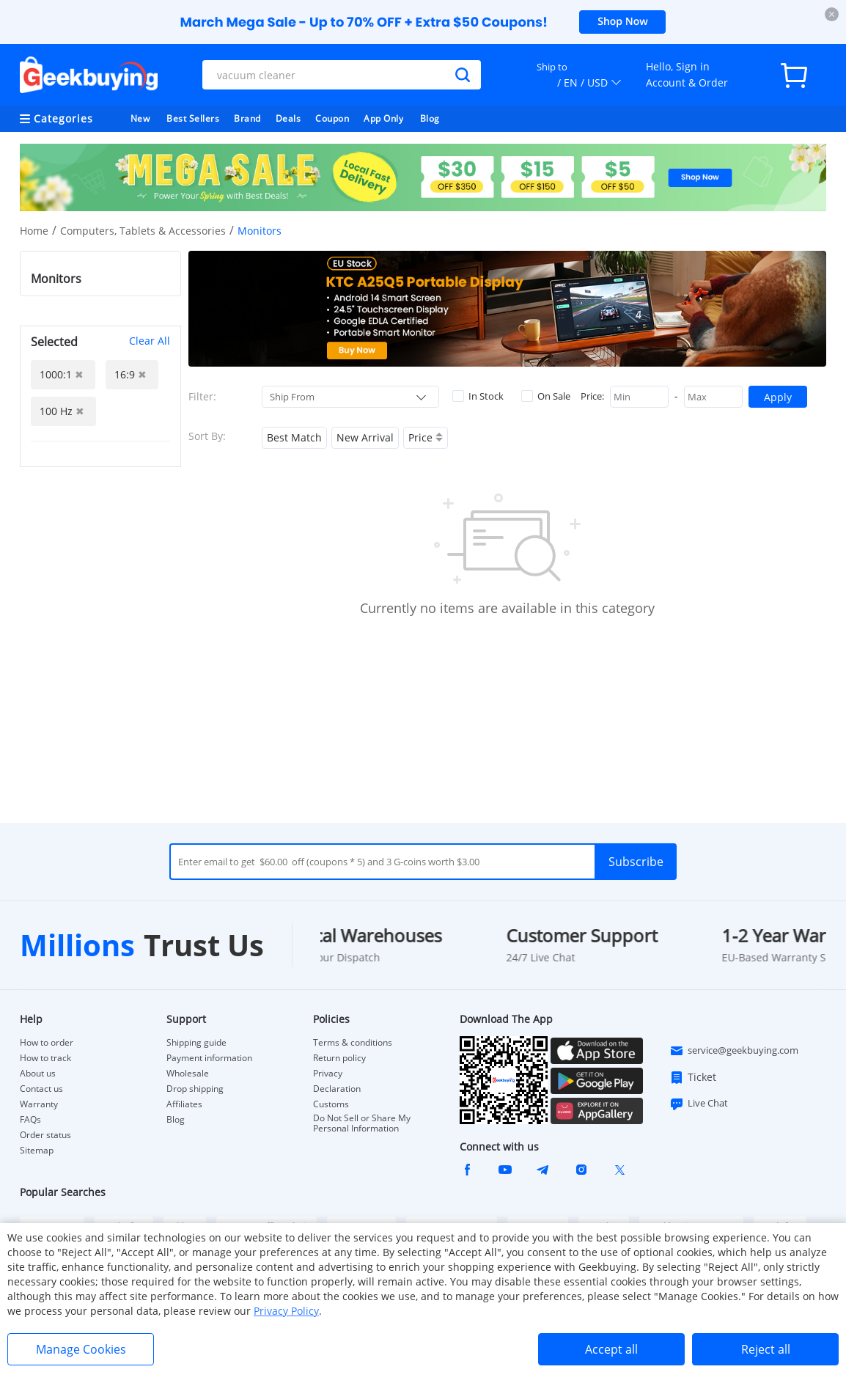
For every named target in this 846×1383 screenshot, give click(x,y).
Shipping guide (196, 1043)
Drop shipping (195, 1089)
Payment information (209, 1058)
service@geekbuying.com (733, 1050)
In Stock (478, 396)
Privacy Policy (286, 1311)
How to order (46, 1043)
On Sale (545, 396)
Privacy (327, 1073)
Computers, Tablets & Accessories (143, 231)
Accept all (611, 1349)
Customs (331, 1104)
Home (34, 231)
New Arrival (365, 437)
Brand (247, 118)
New (140, 118)
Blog (430, 118)
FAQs (30, 1120)
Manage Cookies (81, 1349)
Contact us (41, 1089)
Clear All (149, 341)
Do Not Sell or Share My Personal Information (362, 1123)
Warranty (39, 1104)
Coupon (332, 118)
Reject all (765, 1349)
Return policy (339, 1058)
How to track (45, 1058)
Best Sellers (192, 118)
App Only (383, 118)
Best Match (294, 437)
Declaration (337, 1089)
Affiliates (184, 1104)
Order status (45, 1135)
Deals (288, 118)
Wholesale (187, 1073)
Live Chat (698, 1103)
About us (38, 1073)
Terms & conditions (352, 1043)
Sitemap (37, 1150)
